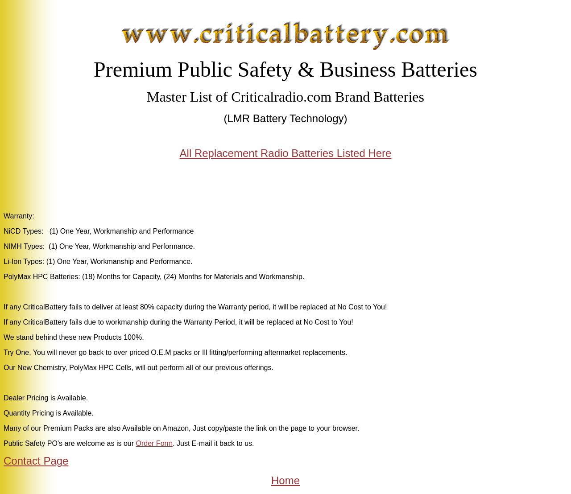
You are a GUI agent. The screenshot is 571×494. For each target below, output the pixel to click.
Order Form (154, 443)
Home (285, 480)
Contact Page (36, 461)
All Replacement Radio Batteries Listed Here (286, 153)
